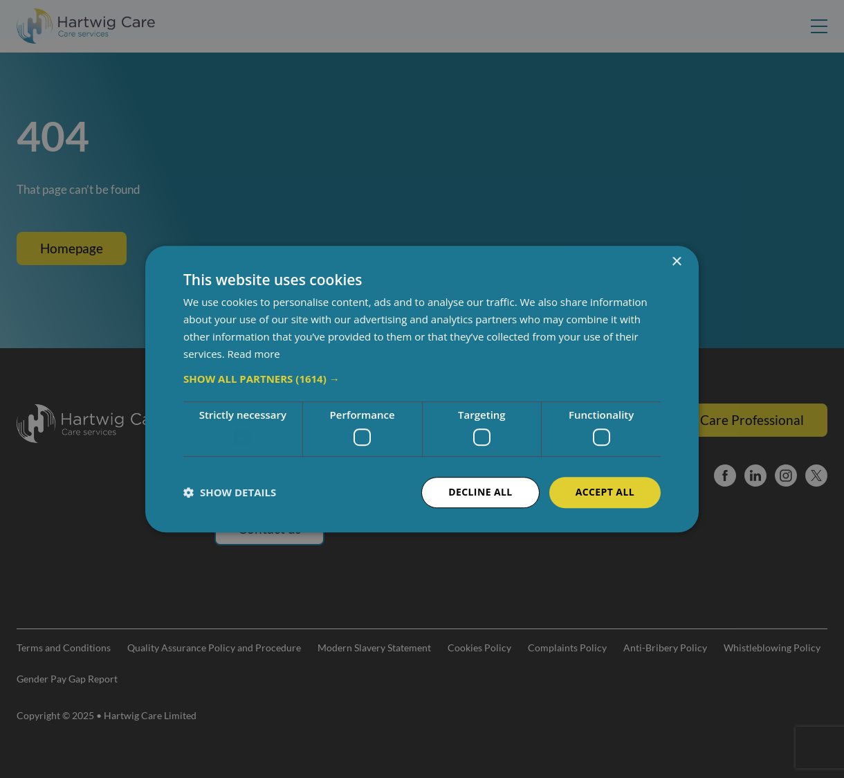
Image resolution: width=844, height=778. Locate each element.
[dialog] (422, 389)
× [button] (676, 262)
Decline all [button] (480, 491)
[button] (422, 379)
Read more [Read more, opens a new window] (254, 354)
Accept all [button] (605, 491)
